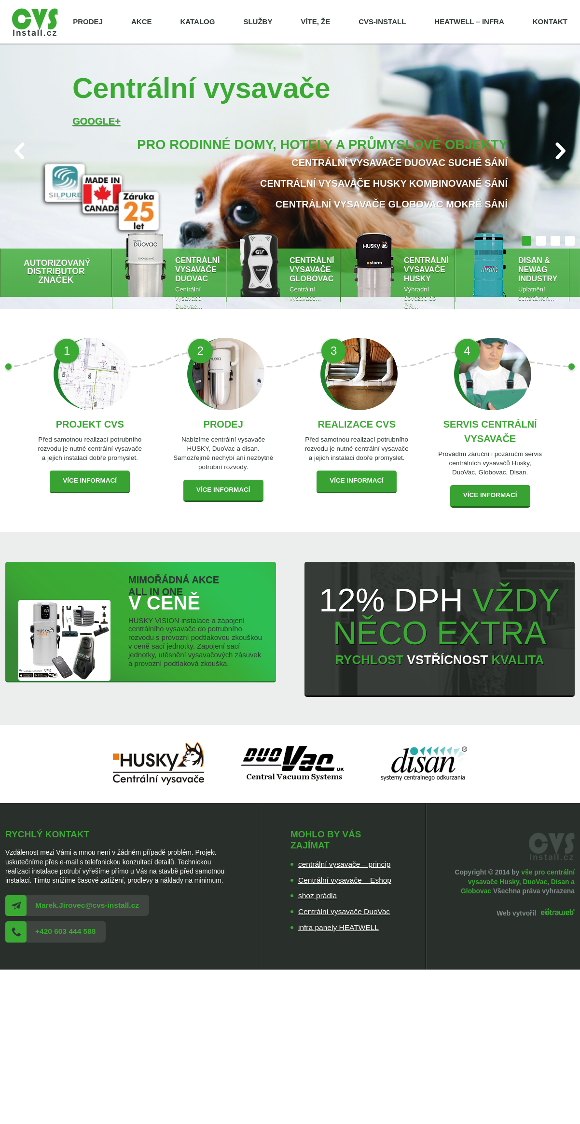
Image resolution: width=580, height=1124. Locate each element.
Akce (141, 21)
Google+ (96, 121)
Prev (19, 150)
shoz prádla (317, 895)
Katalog (197, 21)
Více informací (90, 480)
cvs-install (382, 21)
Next (560, 150)
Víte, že (315, 21)
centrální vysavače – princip (344, 864)
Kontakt (550, 21)
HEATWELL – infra (469, 21)
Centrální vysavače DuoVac (344, 911)
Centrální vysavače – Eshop (344, 880)
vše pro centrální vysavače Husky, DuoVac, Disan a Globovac (518, 881)
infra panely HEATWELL (338, 927)
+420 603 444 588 (65, 931)
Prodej (88, 21)
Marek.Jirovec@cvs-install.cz (87, 905)
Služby (257, 21)
